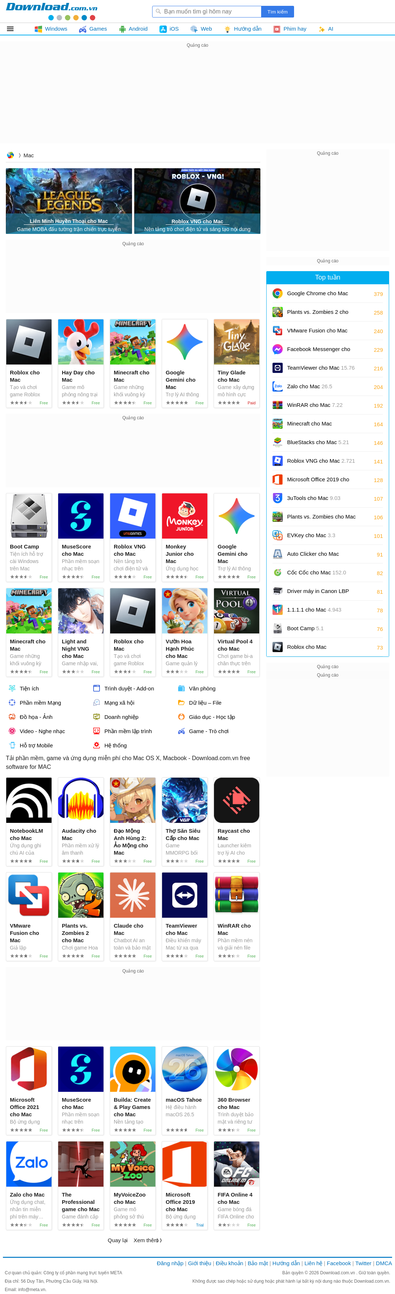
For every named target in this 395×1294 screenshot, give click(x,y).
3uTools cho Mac (314, 498)
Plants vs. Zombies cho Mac (321, 519)
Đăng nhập (170, 1263)
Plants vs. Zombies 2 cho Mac (318, 314)
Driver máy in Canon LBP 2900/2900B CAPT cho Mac (321, 593)
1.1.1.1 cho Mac (314, 609)
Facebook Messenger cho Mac (318, 351)
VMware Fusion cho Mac (317, 333)
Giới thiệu (199, 1263)
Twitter (363, 1263)
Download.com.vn (10, 156)
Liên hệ (313, 1263)
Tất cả (14, 29)
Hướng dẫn (286, 1263)
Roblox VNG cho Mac (321, 461)
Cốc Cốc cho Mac (316, 572)
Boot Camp (305, 628)
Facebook (339, 1263)
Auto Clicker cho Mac (313, 554)
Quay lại (118, 1240)
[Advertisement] (197, 101)
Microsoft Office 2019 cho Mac (318, 482)
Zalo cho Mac (309, 386)
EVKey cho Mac (311, 535)
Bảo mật (258, 1263)
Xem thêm (145, 1240)
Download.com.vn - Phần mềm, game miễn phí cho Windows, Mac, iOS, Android (51, 11)
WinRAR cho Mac (315, 405)
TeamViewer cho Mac (321, 368)
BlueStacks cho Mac (318, 442)
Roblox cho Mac (307, 647)
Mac (28, 155)
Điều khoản (229, 1263)
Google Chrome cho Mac (317, 295)
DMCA (384, 1263)
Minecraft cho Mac (309, 423)
